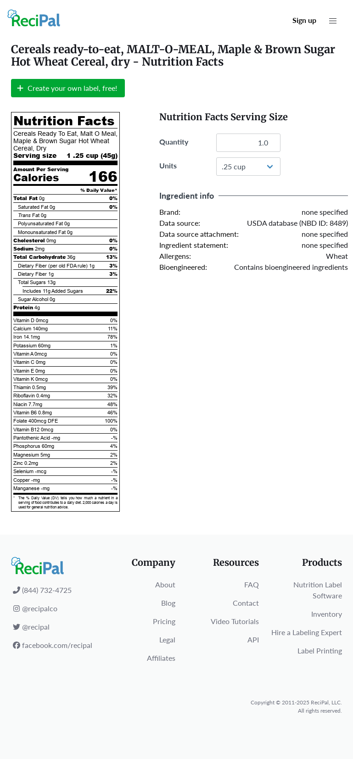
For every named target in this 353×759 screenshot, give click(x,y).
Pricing (164, 621)
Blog (168, 602)
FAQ (251, 584)
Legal (167, 639)
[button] (332, 21)
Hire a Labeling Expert (306, 632)
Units (168, 165)
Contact (246, 602)
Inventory (326, 613)
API (253, 639)
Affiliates (161, 657)
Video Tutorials (235, 621)
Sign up (304, 20)
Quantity (173, 141)
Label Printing (319, 650)
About (165, 584)
